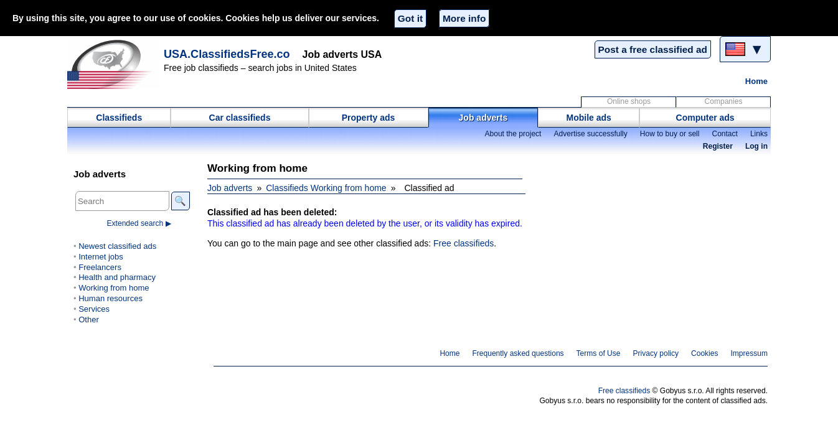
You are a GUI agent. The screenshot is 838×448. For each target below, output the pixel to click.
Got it (410, 18)
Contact (724, 133)
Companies (724, 101)
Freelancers (99, 267)
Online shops (629, 101)
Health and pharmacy (117, 277)
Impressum (749, 353)
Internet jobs (100, 256)
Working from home (113, 287)
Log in (756, 146)
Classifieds (119, 118)
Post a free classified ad (652, 49)
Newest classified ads (117, 246)
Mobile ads (589, 118)
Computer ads (705, 118)
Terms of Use (599, 353)
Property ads (368, 118)
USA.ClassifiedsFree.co (227, 54)
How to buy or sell (670, 133)
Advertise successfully (590, 133)
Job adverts (483, 118)
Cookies (704, 353)
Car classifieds (240, 118)
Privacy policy (656, 353)
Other (88, 319)
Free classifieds (463, 243)
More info (464, 18)
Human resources (110, 298)
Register (718, 146)
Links (759, 133)
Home (756, 81)
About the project (512, 133)
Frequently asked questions (517, 353)
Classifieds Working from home (326, 188)
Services (94, 309)
